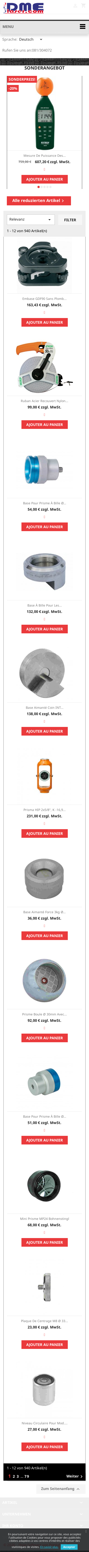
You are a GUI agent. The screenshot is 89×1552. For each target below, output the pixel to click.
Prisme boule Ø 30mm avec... (44, 1014)
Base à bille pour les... (44, 605)
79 (26, 1476)
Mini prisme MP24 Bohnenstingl (44, 1218)
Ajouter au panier (44, 179)
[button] (38, 187)
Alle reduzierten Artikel (38, 201)
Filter (70, 219)
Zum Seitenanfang (61, 1489)
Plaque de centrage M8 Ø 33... (44, 1321)
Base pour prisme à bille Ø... (44, 503)
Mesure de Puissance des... (45, 155)
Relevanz (30, 219)
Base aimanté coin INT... (44, 707)
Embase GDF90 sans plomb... (44, 298)
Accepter (69, 1547)
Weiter (75, 1476)
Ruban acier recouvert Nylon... (44, 401)
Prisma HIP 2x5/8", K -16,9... (45, 810)
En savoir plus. (49, 1547)
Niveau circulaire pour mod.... (45, 1423)
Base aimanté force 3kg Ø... (44, 912)
